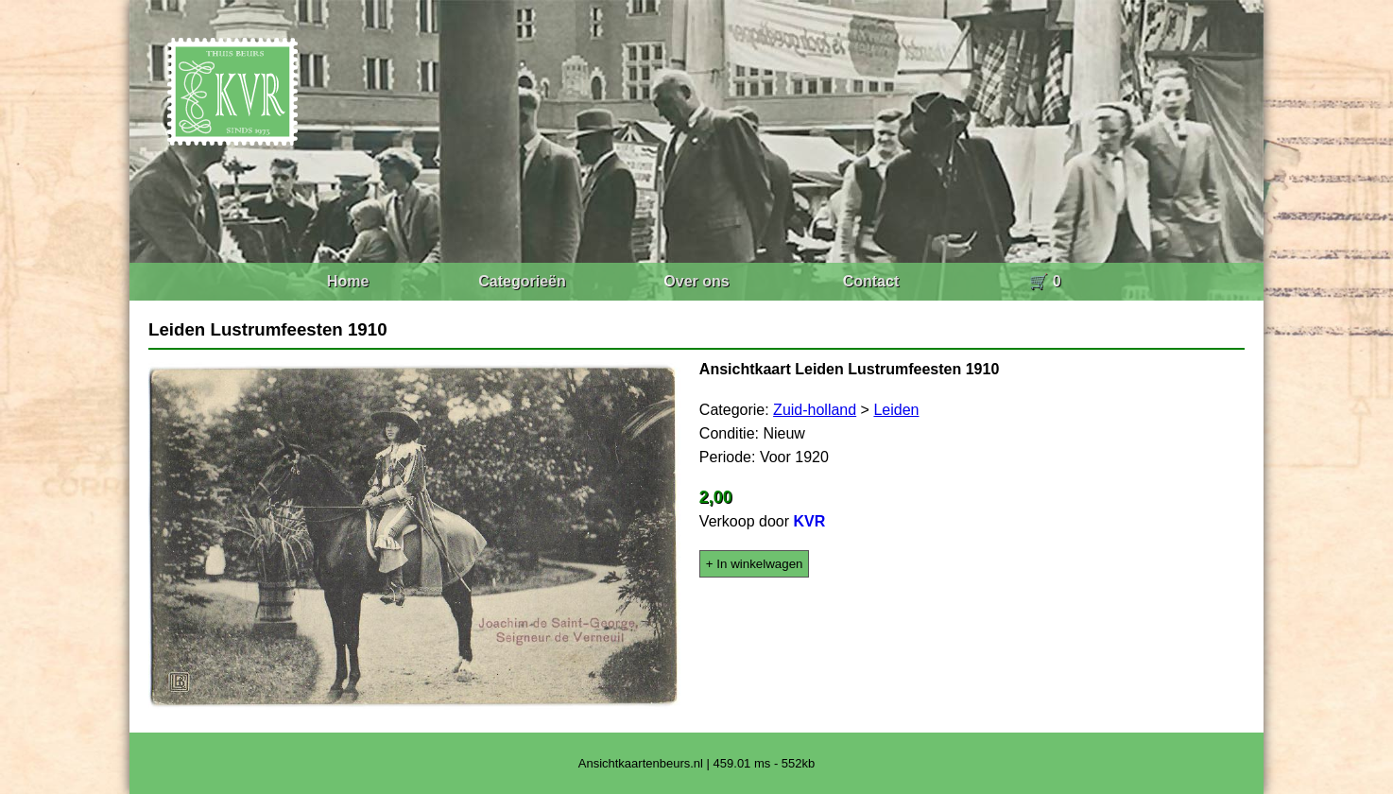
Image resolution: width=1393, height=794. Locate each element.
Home (348, 281)
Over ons (696, 281)
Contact (871, 281)
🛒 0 (1044, 281)
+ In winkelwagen (754, 564)
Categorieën (521, 281)
